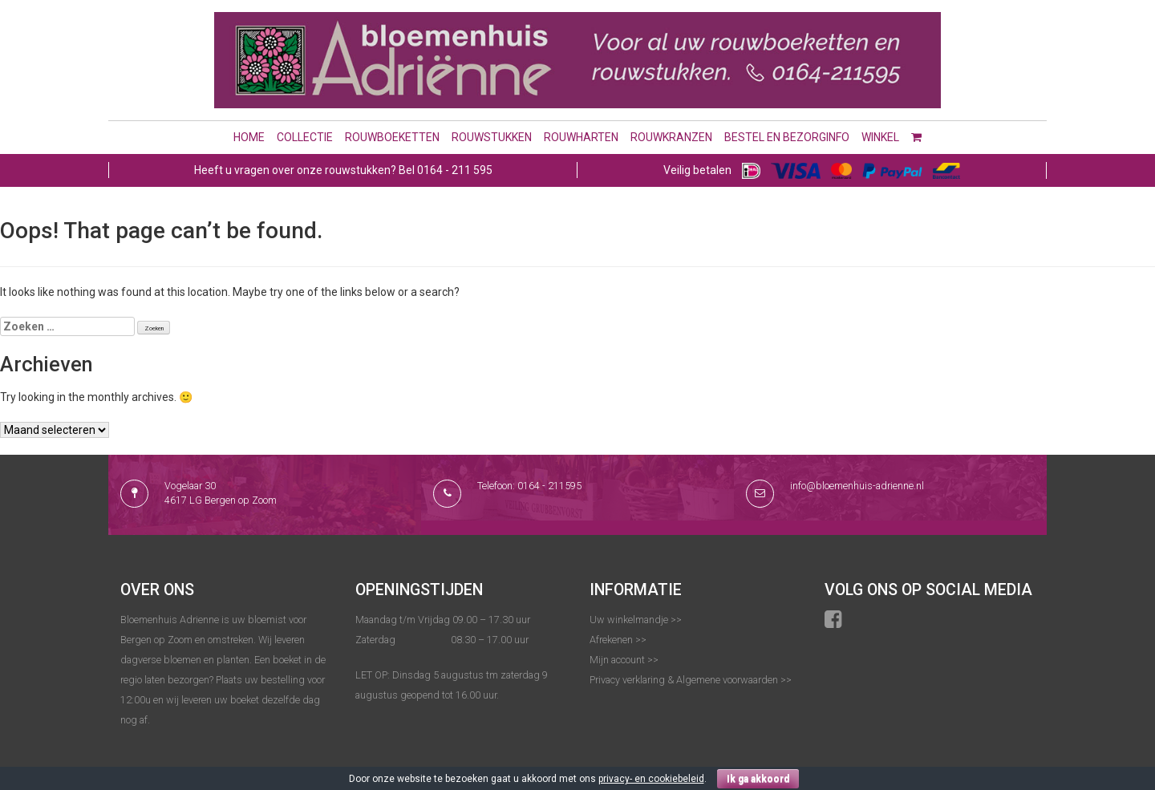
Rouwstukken (492, 137)
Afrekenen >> (618, 640)
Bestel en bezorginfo (786, 137)
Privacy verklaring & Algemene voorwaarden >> (691, 680)
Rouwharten (581, 137)
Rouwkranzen (671, 137)
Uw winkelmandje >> (636, 620)
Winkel (880, 137)
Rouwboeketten (392, 137)
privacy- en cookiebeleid (651, 778)
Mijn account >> (624, 660)
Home (249, 137)
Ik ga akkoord (758, 778)
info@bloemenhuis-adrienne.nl (857, 486)
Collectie (305, 137)
